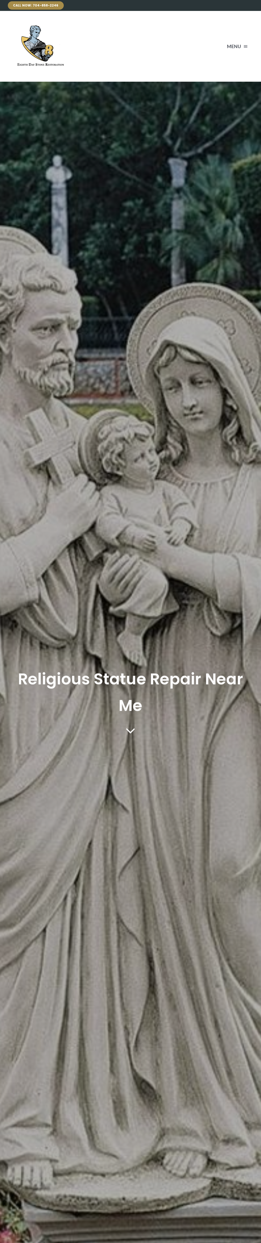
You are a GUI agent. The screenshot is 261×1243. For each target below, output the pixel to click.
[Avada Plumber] (39, 23)
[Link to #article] (130, 731)
